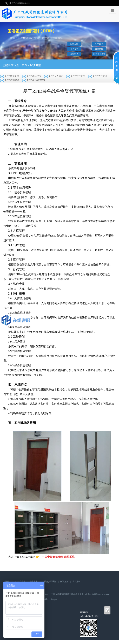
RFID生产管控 (78, 76)
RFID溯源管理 (12, 80)
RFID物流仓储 (12, 76)
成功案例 (76, 581)
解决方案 (35, 65)
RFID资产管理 (100, 76)
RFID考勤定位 (34, 76)
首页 (24, 65)
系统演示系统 (50, 581)
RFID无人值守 (56, 76)
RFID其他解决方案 (36, 80)
